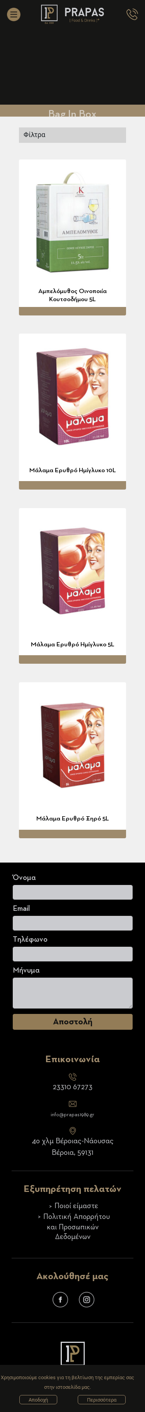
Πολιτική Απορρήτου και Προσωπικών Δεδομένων (76, 1227)
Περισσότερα (101, 1400)
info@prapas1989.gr (72, 1114)
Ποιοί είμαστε (76, 1206)
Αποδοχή (38, 1400)
